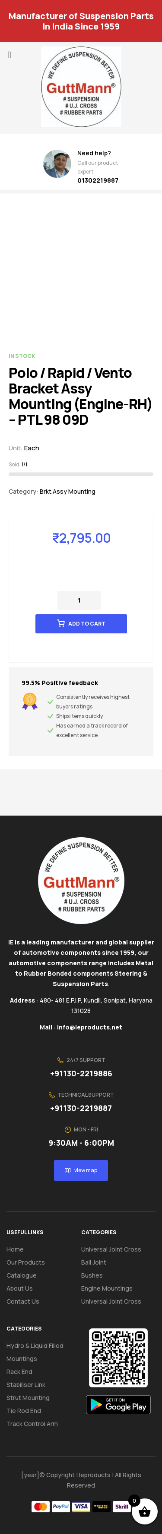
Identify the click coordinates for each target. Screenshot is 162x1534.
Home (15, 1249)
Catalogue (26, 1275)
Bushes (92, 1275)
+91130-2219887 (81, 1108)
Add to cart (86, 623)
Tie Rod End (23, 1410)
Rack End (19, 1371)
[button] (9, 54)
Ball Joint (93, 1262)
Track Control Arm (32, 1423)
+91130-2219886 (81, 1073)
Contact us (22, 1301)
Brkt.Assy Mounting (67, 491)
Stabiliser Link (25, 1384)
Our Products (25, 1262)
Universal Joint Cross (111, 1249)
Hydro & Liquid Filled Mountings (35, 1352)
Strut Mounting (28, 1397)
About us (19, 1288)
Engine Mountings (107, 1288)
